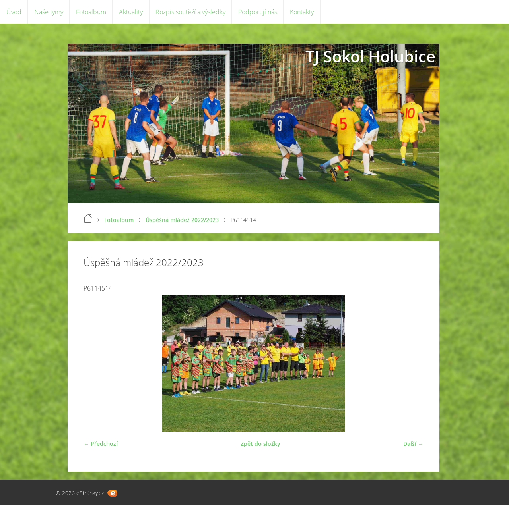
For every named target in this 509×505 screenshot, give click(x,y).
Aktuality (131, 12)
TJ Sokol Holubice (370, 56)
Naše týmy (48, 12)
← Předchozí (101, 443)
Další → (413, 443)
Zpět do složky (260, 443)
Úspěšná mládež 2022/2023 (182, 220)
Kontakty (302, 12)
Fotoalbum (91, 12)
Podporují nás (257, 12)
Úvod (13, 12)
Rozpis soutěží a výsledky (190, 12)
